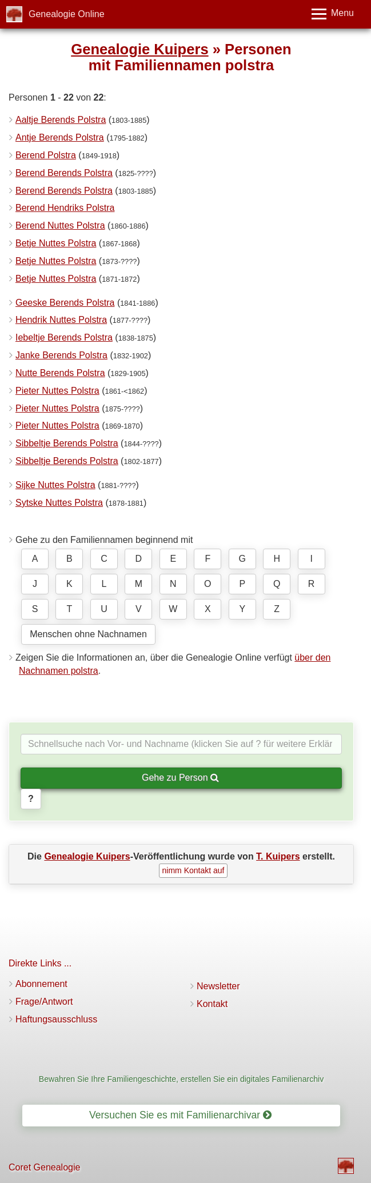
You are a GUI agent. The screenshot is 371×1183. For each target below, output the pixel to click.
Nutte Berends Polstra (60, 373)
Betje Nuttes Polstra (55, 243)
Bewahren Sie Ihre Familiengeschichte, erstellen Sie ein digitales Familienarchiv (181, 1079)
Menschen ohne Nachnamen (88, 634)
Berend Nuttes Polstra (60, 225)
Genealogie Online (67, 14)
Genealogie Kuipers (139, 49)
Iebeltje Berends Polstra (64, 337)
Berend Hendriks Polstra (64, 208)
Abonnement (41, 984)
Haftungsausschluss (56, 1019)
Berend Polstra (45, 155)
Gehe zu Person (180, 777)
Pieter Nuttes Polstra (57, 390)
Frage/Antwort (44, 1001)
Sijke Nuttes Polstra (55, 485)
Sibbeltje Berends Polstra (66, 443)
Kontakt (212, 1004)
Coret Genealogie (44, 1167)
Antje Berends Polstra (59, 137)
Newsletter (218, 986)
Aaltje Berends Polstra (60, 120)
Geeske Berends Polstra (64, 302)
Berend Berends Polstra (64, 173)
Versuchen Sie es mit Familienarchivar (180, 1115)
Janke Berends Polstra (61, 355)
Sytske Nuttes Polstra (59, 502)
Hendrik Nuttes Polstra (61, 320)
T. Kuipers (278, 856)
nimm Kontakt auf (193, 870)
